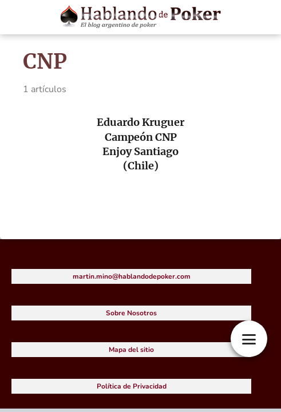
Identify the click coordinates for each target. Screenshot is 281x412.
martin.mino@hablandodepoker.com (132, 276)
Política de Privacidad (132, 386)
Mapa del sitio (131, 349)
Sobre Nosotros (131, 313)
